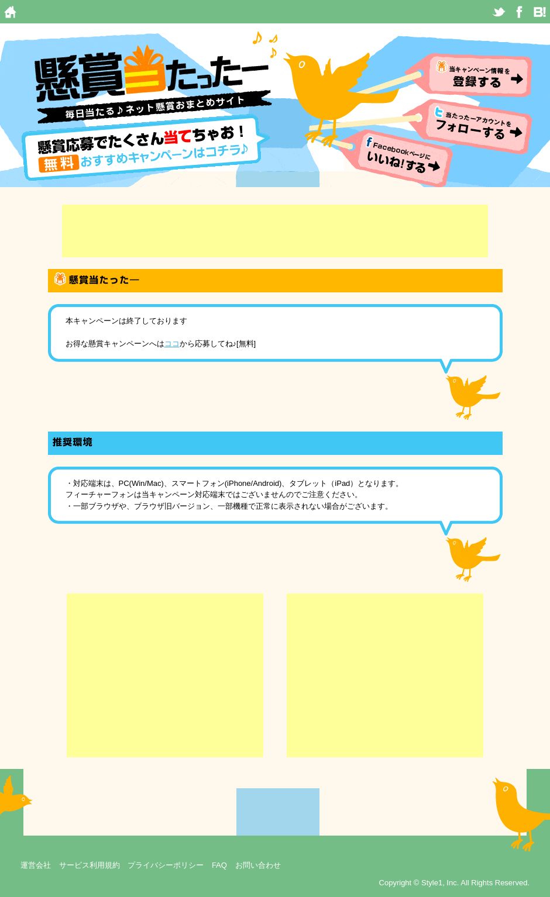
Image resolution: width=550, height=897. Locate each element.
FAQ (219, 865)
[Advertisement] (275, 231)
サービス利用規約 (89, 865)
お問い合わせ (258, 865)
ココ (172, 343)
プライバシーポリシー (166, 865)
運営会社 (35, 865)
